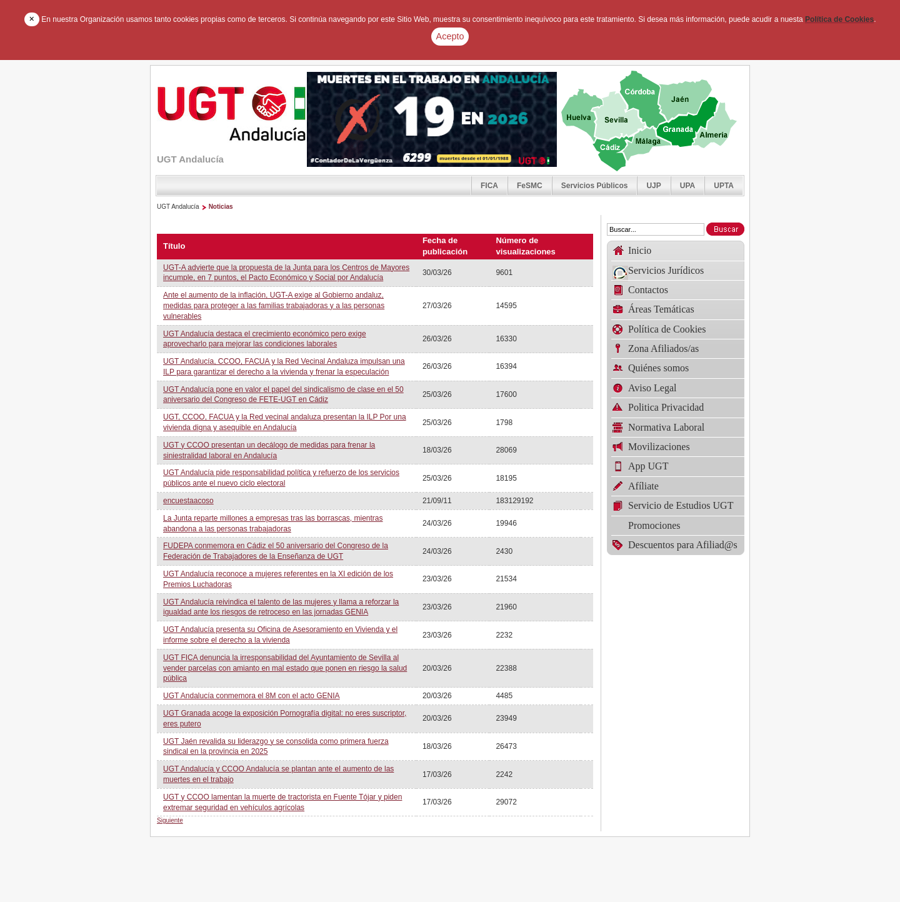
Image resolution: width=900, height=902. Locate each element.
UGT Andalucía (178, 206)
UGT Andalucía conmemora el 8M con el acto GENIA (251, 695)
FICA (489, 185)
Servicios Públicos (594, 185)
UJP (653, 185)
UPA (687, 185)
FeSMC (529, 185)
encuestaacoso (188, 500)
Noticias (221, 206)
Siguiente (170, 820)
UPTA (724, 185)
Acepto (450, 36)
